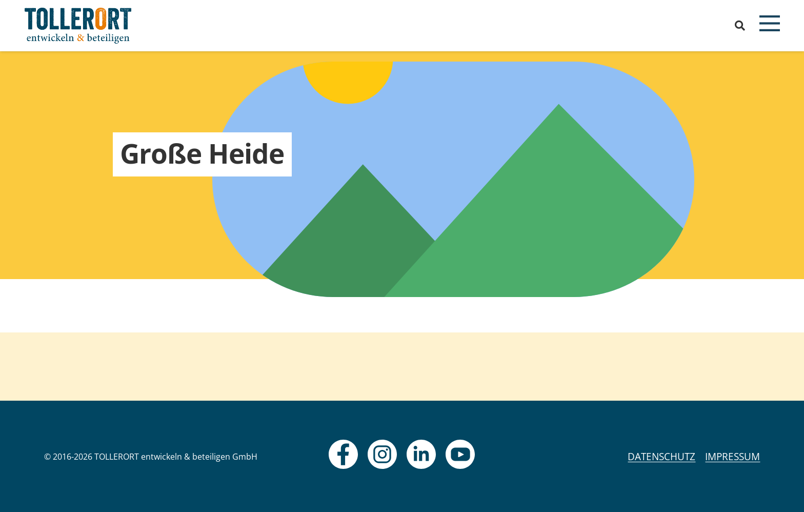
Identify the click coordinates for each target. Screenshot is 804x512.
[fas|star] (343, 454)
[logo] (78, 26)
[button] (740, 25)
